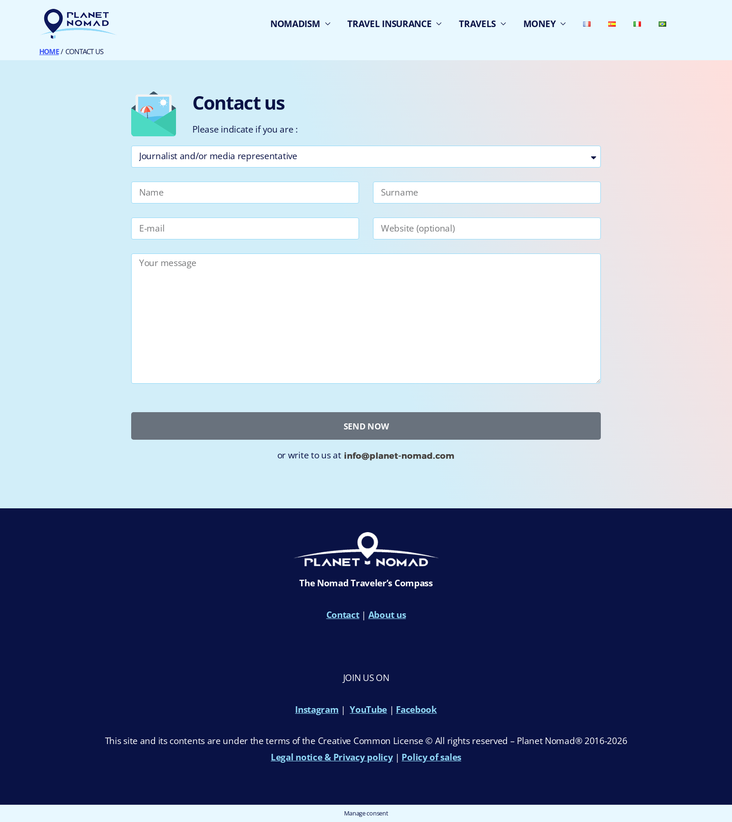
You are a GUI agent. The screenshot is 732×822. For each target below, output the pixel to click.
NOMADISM (295, 24)
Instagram (316, 709)
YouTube (368, 709)
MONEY (539, 24)
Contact (342, 615)
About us (387, 615)
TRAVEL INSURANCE (389, 24)
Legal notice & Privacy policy (332, 757)
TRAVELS (477, 24)
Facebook (416, 709)
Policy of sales (431, 757)
